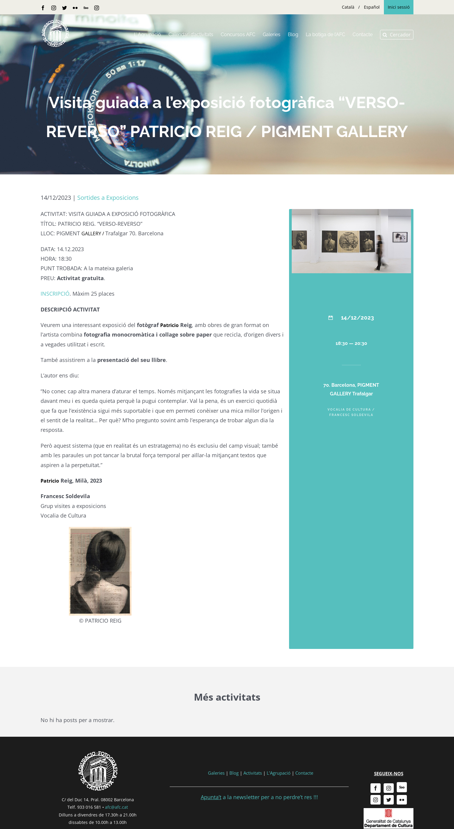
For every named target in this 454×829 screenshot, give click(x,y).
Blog (234, 773)
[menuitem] (348, 7)
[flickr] (402, 800)
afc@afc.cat (116, 807)
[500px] (402, 787)
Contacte (304, 773)
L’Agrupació (279, 773)
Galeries (216, 773)
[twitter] (389, 800)
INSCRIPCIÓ (55, 293)
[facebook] (375, 788)
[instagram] (389, 788)
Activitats (252, 773)
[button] (397, 34)
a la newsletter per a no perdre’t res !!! (259, 797)
